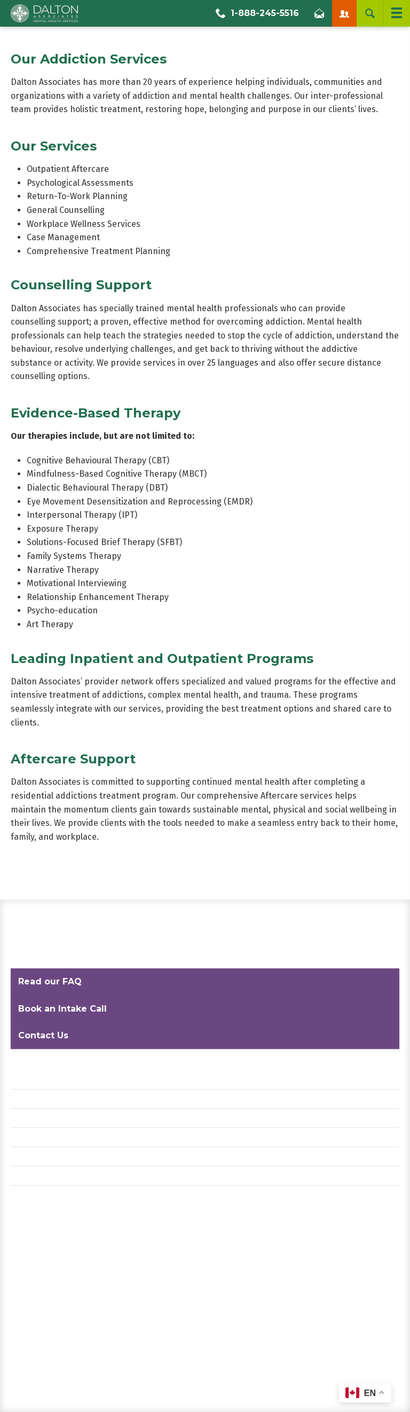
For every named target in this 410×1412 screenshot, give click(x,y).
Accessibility (35, 1137)
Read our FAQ (50, 981)
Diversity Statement (50, 1176)
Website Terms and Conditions (69, 1118)
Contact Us (43, 1035)
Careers (26, 1157)
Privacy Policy (37, 1099)
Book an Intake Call (62, 1009)
